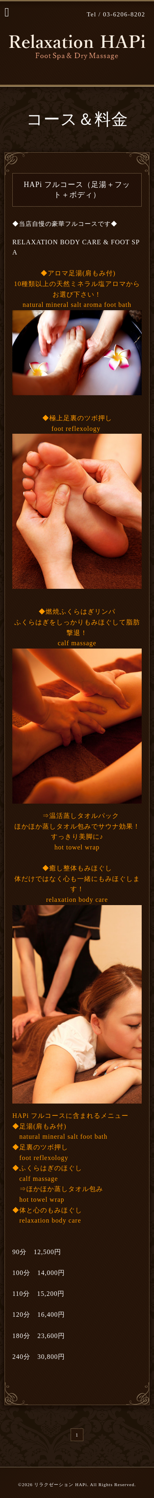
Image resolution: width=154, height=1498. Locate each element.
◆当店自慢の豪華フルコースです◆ (64, 224)
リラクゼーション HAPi (60, 1484)
